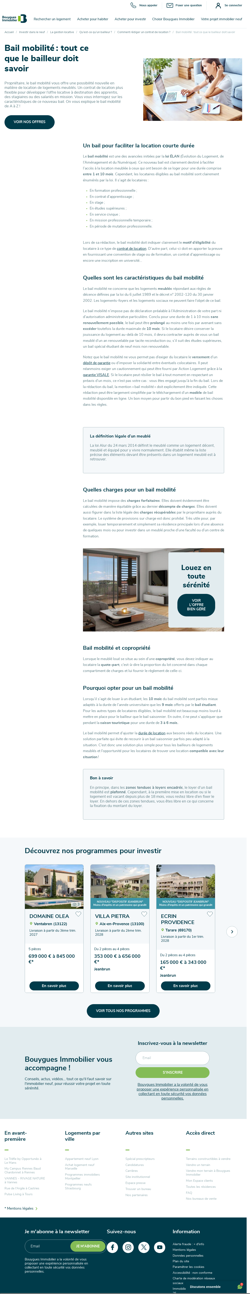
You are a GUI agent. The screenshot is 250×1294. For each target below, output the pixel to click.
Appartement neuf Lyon (81, 1159)
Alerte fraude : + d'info (188, 1244)
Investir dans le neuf (32, 32)
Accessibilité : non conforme (192, 1272)
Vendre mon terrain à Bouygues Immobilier (208, 1172)
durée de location (151, 733)
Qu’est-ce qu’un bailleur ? (95, 32)
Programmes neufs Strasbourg (78, 1186)
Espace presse (135, 1183)
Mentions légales (184, 1249)
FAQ (189, 1193)
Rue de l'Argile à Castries (21, 1188)
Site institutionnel (137, 1177)
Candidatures (134, 1165)
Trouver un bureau (138, 1189)
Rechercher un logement (52, 19)
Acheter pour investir (130, 19)
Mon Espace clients (199, 1180)
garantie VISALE (96, 375)
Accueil (9, 32)
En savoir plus (54, 986)
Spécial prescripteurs (140, 1159)
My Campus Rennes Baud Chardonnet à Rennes (22, 1170)
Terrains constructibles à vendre (208, 1159)
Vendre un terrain (198, 1165)
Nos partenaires (136, 1195)
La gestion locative (62, 32)
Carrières (131, 1170)
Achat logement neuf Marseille (79, 1166)
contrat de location (131, 248)
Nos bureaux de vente (201, 1198)
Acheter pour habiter (92, 19)
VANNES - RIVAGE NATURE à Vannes (24, 1180)
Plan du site (181, 1261)
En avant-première (15, 1136)
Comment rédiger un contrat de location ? (143, 32)
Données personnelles (188, 1255)
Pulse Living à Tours (18, 1194)
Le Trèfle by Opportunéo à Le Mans (22, 1160)
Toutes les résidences (201, 1186)
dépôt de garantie (96, 363)
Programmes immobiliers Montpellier (82, 1176)
